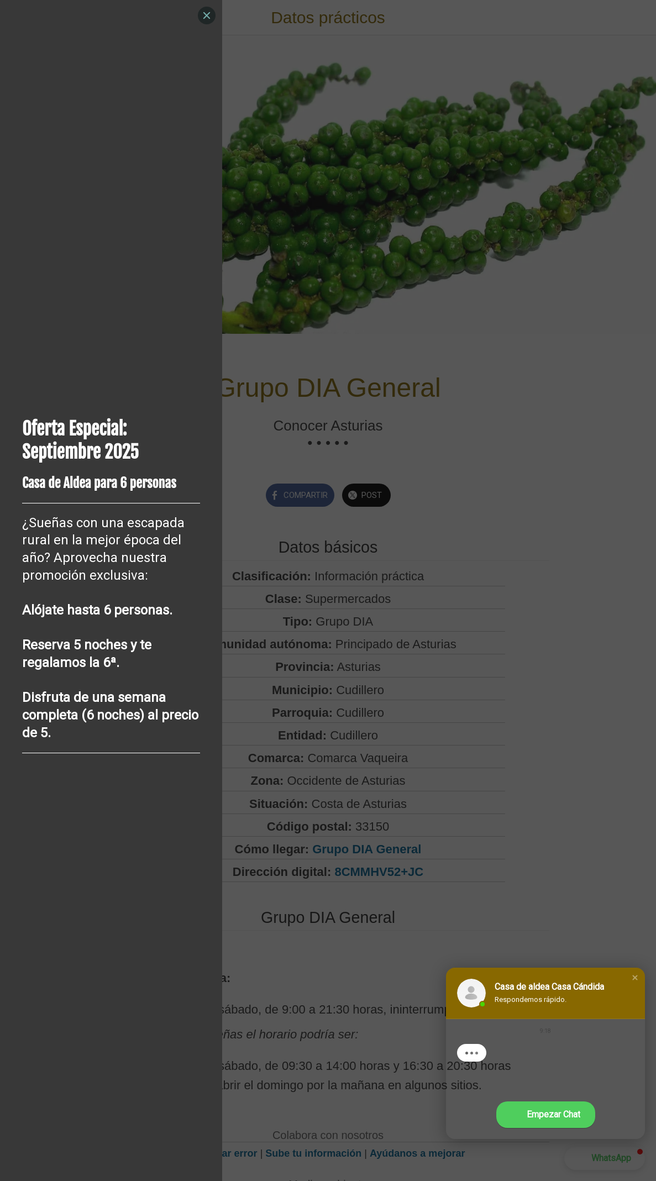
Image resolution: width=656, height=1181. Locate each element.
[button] (635, 977)
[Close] (207, 15)
